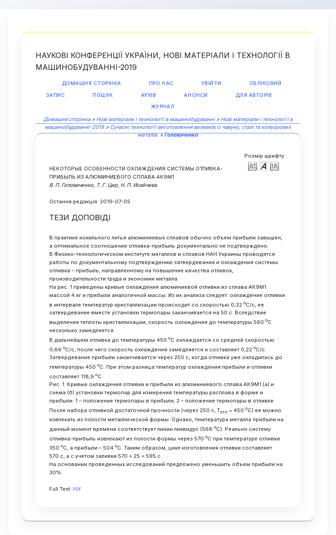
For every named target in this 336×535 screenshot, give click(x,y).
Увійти (212, 83)
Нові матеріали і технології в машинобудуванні (155, 119)
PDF (77, 489)
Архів (148, 95)
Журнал (162, 107)
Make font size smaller (252, 165)
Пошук (103, 95)
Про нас (161, 83)
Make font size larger (274, 165)
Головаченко (181, 135)
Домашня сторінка (91, 83)
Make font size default (263, 165)
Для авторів (254, 95)
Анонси (195, 95)
